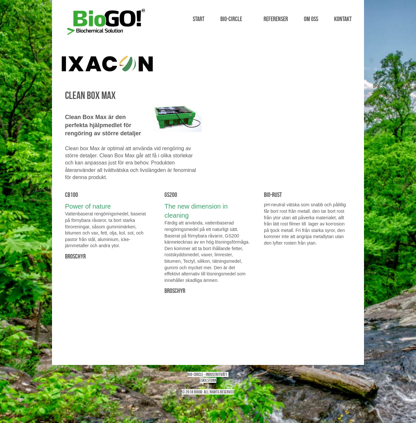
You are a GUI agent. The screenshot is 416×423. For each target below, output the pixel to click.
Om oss (311, 18)
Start (198, 18)
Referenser (276, 18)
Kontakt (343, 18)
